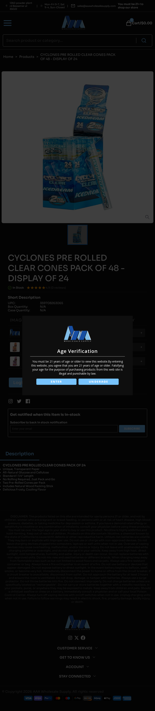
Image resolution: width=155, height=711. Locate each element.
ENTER (56, 381)
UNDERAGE (99, 381)
